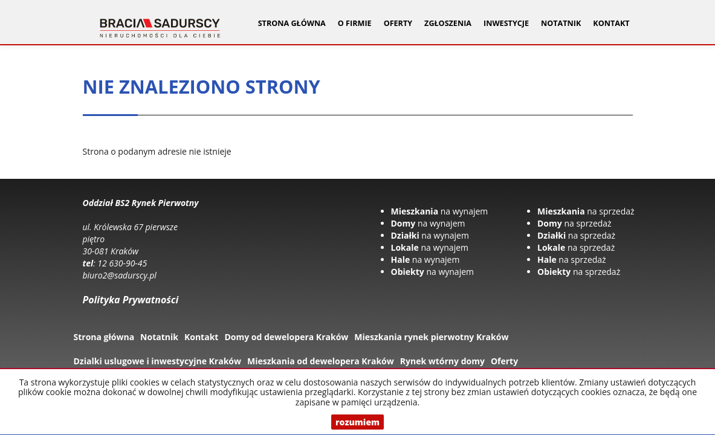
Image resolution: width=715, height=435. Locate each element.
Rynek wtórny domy (442, 361)
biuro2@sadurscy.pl (120, 275)
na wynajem (439, 211)
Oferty (504, 361)
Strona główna (292, 23)
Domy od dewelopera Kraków (286, 337)
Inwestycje (506, 23)
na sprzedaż (586, 211)
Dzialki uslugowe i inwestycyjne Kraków (158, 361)
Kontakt (611, 23)
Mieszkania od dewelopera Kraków (320, 361)
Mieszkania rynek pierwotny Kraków (431, 337)
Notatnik (561, 23)
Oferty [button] (398, 23)
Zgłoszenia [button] (447, 23)
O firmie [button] (355, 23)
